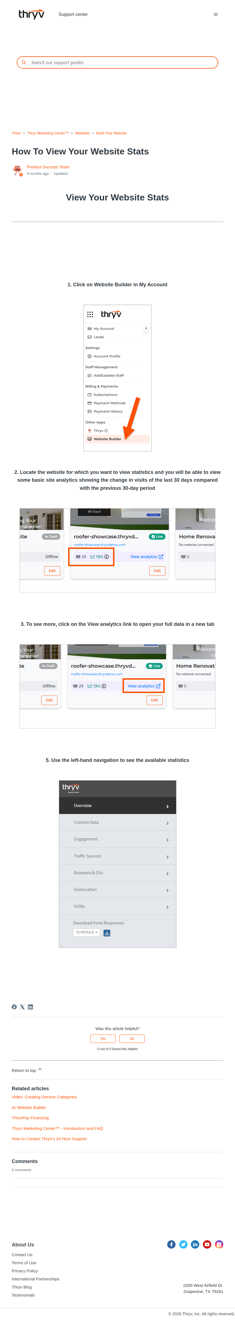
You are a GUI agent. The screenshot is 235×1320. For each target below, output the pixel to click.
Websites (82, 133)
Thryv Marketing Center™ (48, 133)
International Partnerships (35, 1279)
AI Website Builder (29, 1107)
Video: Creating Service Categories (44, 1096)
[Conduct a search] (117, 62)
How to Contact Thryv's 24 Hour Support (49, 1138)
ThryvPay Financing (30, 1117)
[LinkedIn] (30, 1006)
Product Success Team (48, 166)
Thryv (16, 133)
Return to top (27, 1069)
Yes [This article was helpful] (103, 1039)
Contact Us (22, 1254)
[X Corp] (22, 1006)
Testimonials (23, 1295)
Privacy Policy (25, 1270)
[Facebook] (14, 1006)
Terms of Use (24, 1262)
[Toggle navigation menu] (216, 14)
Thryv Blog (22, 1287)
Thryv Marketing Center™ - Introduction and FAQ (57, 1128)
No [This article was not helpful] (132, 1039)
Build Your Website (111, 133)
